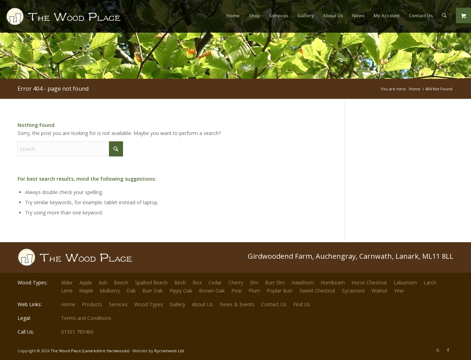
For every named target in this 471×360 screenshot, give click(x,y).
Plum (254, 290)
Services (118, 304)
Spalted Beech (151, 282)
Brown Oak (212, 290)
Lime (66, 290)
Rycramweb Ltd (169, 350)
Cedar (215, 282)
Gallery (177, 304)
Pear (236, 290)
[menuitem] (233, 15)
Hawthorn (302, 282)
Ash (103, 282)
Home (68, 304)
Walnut (379, 290)
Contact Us (273, 304)
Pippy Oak (180, 290)
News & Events (237, 304)
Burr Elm (275, 282)
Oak (131, 290)
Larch (430, 282)
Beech (121, 282)
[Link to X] (437, 350)
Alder (67, 282)
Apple (85, 282)
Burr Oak (152, 290)
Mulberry (110, 290)
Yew (399, 290)
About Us (202, 304)
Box (197, 282)
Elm (254, 282)
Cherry (235, 282)
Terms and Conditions (86, 318)
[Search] (444, 15)
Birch (180, 282)
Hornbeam (333, 282)
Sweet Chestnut (317, 290)
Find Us (301, 304)
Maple (86, 290)
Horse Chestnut (369, 282)
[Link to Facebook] (448, 350)
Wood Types (148, 304)
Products (92, 304)
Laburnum (405, 282)
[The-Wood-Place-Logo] (76, 19)
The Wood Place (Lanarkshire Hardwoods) (90, 350)
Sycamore (353, 290)
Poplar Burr (280, 290)
